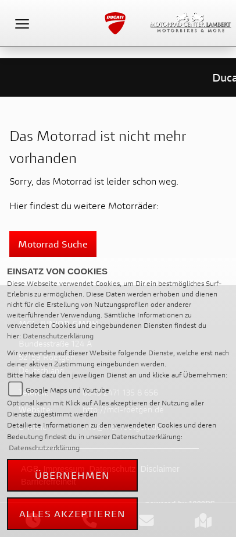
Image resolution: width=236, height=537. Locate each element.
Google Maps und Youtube (67, 390)
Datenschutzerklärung (58, 335)
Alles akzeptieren (72, 513)
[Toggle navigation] (22, 23)
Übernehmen (72, 475)
